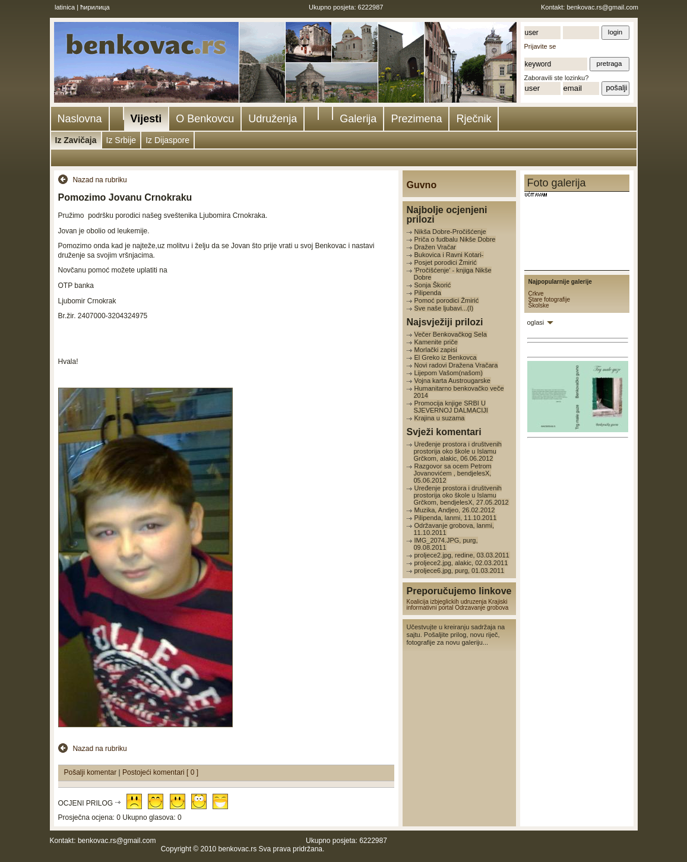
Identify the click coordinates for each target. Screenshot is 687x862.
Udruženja (272, 119)
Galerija (358, 119)
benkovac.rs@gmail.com (602, 7)
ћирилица (95, 7)
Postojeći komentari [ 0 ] (160, 772)
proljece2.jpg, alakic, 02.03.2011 (461, 562)
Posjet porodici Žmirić (445, 262)
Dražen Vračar (435, 247)
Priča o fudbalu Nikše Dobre (455, 239)
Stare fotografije (549, 299)
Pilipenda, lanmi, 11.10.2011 (455, 517)
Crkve (536, 293)
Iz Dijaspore (167, 140)
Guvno (422, 185)
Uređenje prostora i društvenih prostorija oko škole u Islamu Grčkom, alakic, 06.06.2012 (458, 451)
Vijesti (146, 119)
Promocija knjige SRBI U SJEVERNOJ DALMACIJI (451, 407)
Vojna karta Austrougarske (452, 380)
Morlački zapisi (435, 349)
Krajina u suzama (439, 418)
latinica (65, 7)
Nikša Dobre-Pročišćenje (450, 231)
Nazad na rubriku (99, 180)
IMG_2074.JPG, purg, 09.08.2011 (446, 544)
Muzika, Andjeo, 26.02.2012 (454, 510)
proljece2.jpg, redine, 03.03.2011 (461, 555)
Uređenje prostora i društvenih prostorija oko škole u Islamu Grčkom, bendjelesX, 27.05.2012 (461, 495)
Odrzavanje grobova (481, 607)
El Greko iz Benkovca (445, 357)
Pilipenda (427, 292)
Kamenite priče (436, 342)
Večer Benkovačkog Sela (450, 334)
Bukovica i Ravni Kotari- (449, 254)
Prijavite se (540, 46)
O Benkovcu (205, 119)
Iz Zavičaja (76, 140)
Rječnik (473, 119)
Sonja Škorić (432, 285)
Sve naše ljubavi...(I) (444, 308)
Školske (538, 305)
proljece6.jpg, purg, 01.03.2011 (459, 570)
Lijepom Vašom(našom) (448, 372)
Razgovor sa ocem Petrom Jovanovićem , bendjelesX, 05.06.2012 (453, 473)
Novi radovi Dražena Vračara (456, 365)
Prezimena (416, 119)
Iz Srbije (121, 140)
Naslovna (80, 119)
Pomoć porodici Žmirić (446, 300)
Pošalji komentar (91, 772)
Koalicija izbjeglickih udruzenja (447, 601)
